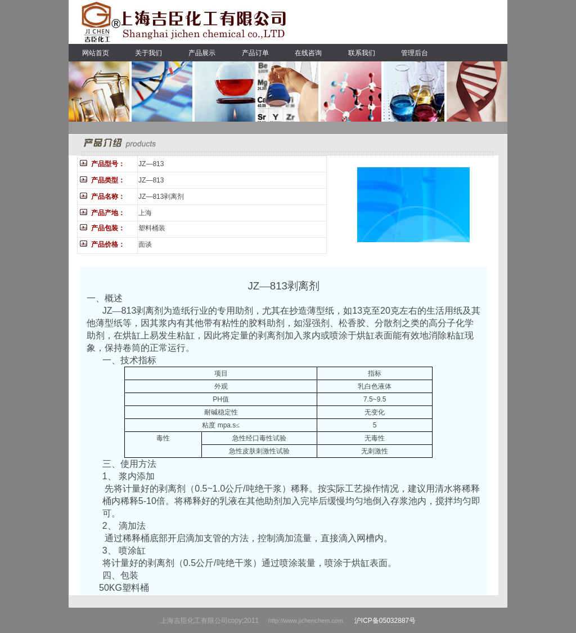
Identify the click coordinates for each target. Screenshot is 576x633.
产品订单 (255, 53)
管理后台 (414, 53)
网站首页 (95, 53)
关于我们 (148, 53)
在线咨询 (308, 53)
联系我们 (361, 53)
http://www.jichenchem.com (306, 620)
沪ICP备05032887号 (385, 621)
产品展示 (201, 53)
